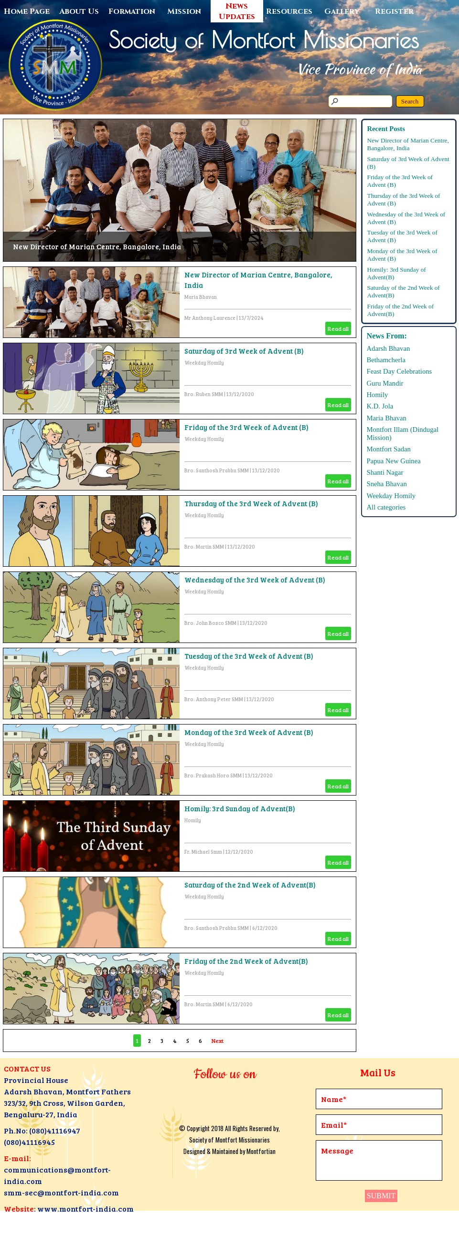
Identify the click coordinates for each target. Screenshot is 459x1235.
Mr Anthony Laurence (209, 318)
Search (409, 101)
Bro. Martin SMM (204, 546)
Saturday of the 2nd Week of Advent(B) (250, 884)
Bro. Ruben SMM (203, 394)
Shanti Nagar (385, 472)
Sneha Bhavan (387, 484)
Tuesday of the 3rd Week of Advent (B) (248, 656)
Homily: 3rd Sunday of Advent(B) (239, 808)
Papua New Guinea (394, 461)
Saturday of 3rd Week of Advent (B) (244, 351)
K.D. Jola (380, 406)
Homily (192, 820)
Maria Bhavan (200, 297)
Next (218, 1040)
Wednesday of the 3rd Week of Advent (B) (254, 579)
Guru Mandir (385, 383)
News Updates (237, 11)
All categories (386, 507)
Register (394, 11)
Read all (338, 328)
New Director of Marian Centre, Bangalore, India (97, 246)
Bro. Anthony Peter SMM (213, 699)
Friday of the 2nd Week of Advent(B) (246, 961)
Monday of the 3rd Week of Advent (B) (248, 732)
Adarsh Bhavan (388, 348)
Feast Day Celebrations (399, 371)
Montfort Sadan (389, 449)
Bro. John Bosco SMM (210, 623)
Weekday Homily (204, 362)
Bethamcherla (386, 360)
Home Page (27, 11)
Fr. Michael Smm (203, 851)
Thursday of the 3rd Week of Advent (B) (251, 503)
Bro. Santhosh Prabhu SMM (216, 470)
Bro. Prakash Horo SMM (213, 775)
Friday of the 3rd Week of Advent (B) (246, 427)
